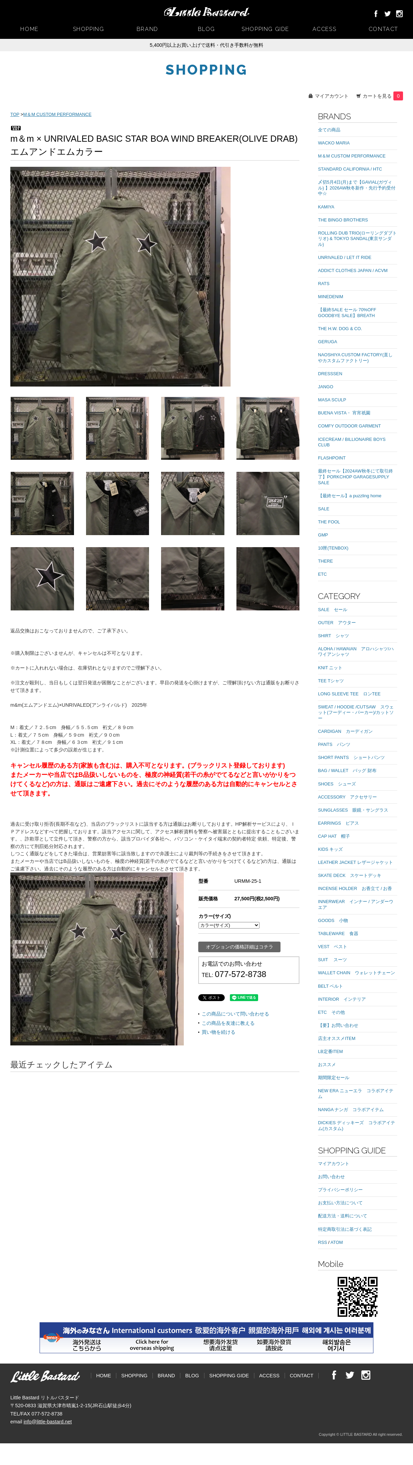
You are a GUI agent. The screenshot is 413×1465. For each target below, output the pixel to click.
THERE (325, 561)
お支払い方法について (340, 1202)
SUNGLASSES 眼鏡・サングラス (353, 810)
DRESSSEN (330, 373)
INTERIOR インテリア (342, 999)
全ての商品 (329, 129)
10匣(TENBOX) (333, 548)
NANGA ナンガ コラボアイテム (351, 1109)
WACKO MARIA (334, 142)
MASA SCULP (332, 399)
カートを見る (383, 96)
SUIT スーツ (332, 959)
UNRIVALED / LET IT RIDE (344, 257)
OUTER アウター (337, 622)
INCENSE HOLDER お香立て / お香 (355, 888)
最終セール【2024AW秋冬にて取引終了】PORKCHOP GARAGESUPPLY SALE (356, 476)
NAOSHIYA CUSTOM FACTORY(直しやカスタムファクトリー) (355, 357)
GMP (323, 535)
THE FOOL (329, 521)
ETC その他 (331, 1012)
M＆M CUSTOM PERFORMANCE (57, 114)
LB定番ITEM (330, 1051)
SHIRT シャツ (333, 635)
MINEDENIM (330, 296)
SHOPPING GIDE (265, 29)
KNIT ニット (330, 667)
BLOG (206, 29)
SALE (323, 508)
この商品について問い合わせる (235, 1014)
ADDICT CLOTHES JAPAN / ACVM (353, 270)
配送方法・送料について (342, 1215)
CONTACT (383, 29)
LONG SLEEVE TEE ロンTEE (349, 693)
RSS (322, 1242)
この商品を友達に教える (228, 1023)
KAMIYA (326, 206)
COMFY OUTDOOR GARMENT (349, 425)
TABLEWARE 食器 (338, 933)
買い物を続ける (218, 1032)
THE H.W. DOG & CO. (340, 328)
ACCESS (325, 29)
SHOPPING (88, 29)
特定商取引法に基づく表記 (345, 1229)
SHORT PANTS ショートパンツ (351, 757)
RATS (323, 283)
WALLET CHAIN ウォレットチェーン (356, 972)
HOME (29, 29)
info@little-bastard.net (47, 1422)
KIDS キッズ (330, 849)
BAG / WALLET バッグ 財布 (347, 770)
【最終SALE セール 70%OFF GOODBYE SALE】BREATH (347, 312)
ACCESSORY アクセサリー (347, 797)
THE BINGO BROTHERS (343, 220)
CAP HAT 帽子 (334, 836)
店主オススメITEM (337, 1038)
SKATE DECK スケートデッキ (349, 875)
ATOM (336, 1242)
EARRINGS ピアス (338, 823)
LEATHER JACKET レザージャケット (355, 862)
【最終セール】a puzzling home (349, 495)
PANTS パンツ (334, 744)
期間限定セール (333, 1077)
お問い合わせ (331, 1176)
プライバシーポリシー (340, 1189)
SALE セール (332, 609)
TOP (14, 114)
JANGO (325, 386)
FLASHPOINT (332, 457)
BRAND (147, 29)
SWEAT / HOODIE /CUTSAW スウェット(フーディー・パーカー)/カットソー (356, 712)
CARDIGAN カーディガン (345, 731)
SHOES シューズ (337, 783)
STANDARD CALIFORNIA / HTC (350, 169)
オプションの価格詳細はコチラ (239, 946)
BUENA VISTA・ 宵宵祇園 (344, 412)
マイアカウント (332, 96)
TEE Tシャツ (331, 680)
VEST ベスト (332, 946)
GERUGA (327, 341)
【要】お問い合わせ (338, 1025)
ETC (322, 574)
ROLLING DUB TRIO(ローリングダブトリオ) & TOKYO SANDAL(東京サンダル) (357, 238)
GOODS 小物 (333, 920)
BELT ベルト (330, 986)
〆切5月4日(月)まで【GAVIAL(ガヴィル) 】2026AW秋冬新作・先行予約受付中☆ (356, 188)
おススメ (327, 1064)
